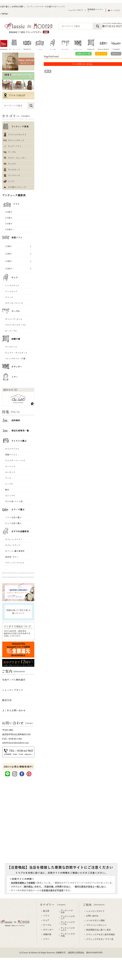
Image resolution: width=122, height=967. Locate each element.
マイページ (101, 54)
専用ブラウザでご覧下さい (61, 932)
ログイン (116, 54)
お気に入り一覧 (83, 54)
